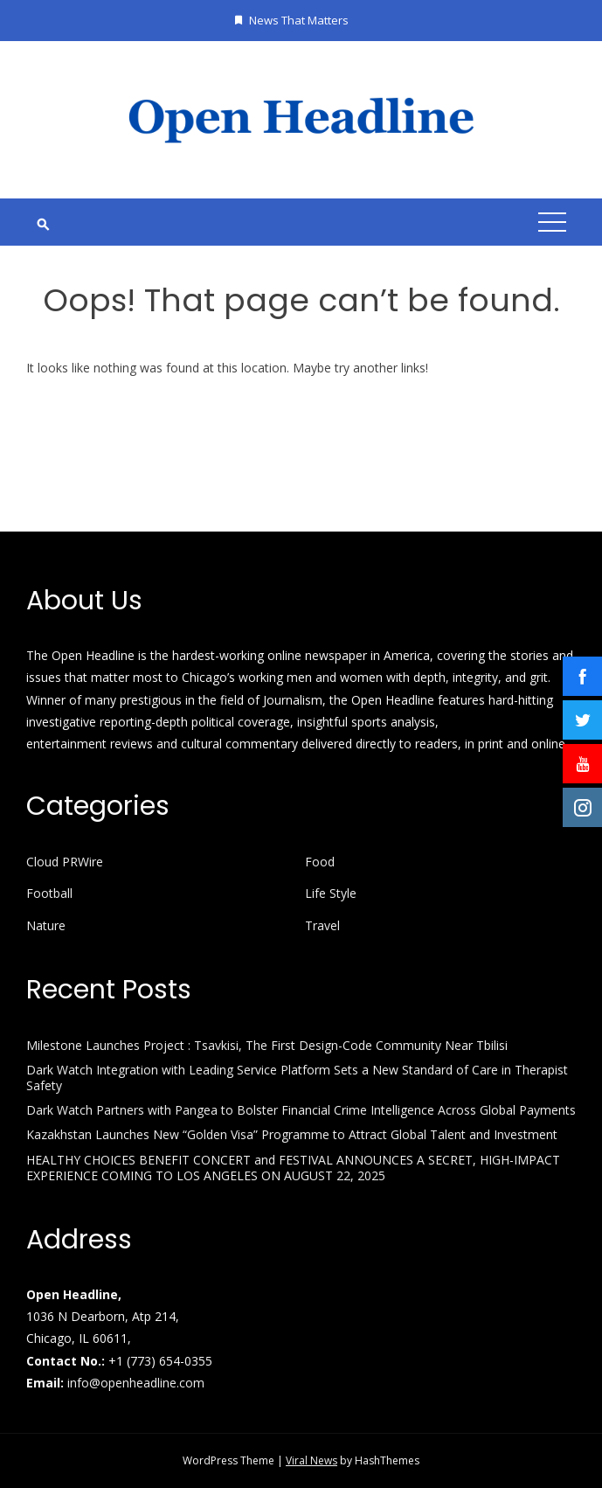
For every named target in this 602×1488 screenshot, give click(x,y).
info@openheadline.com (135, 1382)
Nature (46, 926)
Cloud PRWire (64, 862)
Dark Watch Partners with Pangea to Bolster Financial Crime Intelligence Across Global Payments (301, 1110)
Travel (322, 926)
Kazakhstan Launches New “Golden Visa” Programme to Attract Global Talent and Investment (291, 1134)
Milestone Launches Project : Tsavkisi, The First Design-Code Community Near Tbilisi (267, 1045)
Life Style (330, 893)
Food (320, 862)
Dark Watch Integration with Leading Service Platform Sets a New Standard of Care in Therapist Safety (297, 1077)
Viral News (311, 1460)
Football (49, 893)
